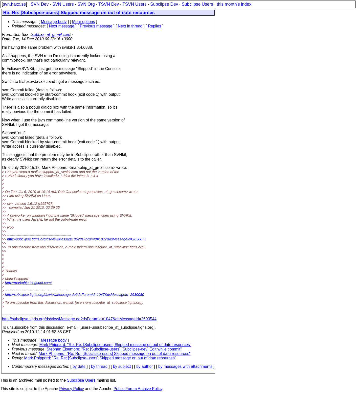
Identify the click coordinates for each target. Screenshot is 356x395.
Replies (154, 26)
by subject (122, 366)
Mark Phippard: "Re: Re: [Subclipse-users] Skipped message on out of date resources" (115, 345)
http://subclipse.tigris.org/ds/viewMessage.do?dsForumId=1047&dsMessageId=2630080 (74, 295)
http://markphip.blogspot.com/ (28, 283)
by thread (99, 366)
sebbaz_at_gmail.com (51, 34)
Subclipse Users (197, 4)
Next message (61, 26)
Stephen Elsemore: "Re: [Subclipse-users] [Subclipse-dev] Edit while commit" (114, 349)
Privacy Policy (71, 389)
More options (83, 22)
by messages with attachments (185, 366)
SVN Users (63, 4)
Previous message (96, 26)
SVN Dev (39, 4)
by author (144, 366)
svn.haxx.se (14, 4)
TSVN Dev (108, 4)
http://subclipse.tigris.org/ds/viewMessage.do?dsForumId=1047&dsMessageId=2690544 (79, 319)
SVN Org (86, 4)
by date (78, 366)
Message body (54, 22)
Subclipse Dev (164, 4)
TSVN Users (134, 4)
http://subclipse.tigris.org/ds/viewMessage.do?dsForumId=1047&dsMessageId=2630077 (76, 239)
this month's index (234, 4)
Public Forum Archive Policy (137, 389)
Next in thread (130, 26)
